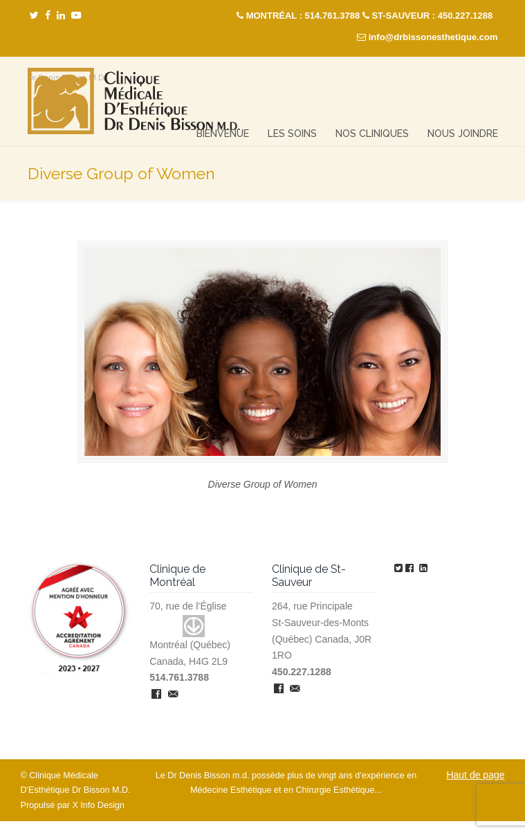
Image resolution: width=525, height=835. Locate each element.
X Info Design (98, 805)
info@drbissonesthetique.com (433, 37)
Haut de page (475, 774)
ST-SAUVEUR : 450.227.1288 (431, 15)
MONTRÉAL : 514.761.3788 (303, 15)
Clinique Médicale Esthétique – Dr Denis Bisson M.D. (134, 101)
